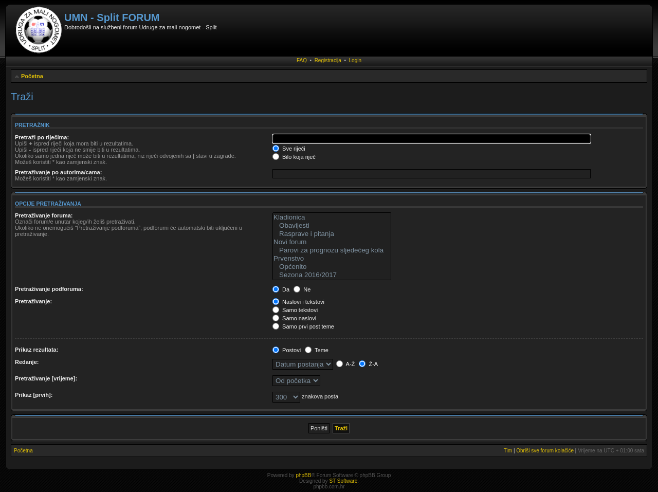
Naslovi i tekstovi (298, 302)
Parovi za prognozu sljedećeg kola (331, 250)
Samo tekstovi (295, 310)
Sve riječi (288, 148)
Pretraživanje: (33, 301)
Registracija (328, 60)
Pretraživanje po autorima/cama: (58, 172)
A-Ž (345, 364)
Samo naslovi (294, 318)
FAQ (302, 60)
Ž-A (368, 364)
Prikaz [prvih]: (33, 395)
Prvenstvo (331, 258)
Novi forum (331, 242)
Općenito (331, 267)
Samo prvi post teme (303, 326)
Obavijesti (331, 226)
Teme (316, 350)
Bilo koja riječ (294, 157)
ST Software (343, 481)
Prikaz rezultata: (36, 350)
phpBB (303, 475)
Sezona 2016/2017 (331, 275)
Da (280, 289)
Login (355, 60)
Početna (32, 76)
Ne (302, 289)
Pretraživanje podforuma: (49, 289)
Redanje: (27, 362)
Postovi (286, 350)
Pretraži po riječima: (42, 137)
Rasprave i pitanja (331, 234)
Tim (508, 450)
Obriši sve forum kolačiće (545, 450)
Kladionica (331, 217)
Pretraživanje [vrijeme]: (46, 378)
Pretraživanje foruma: (43, 215)
